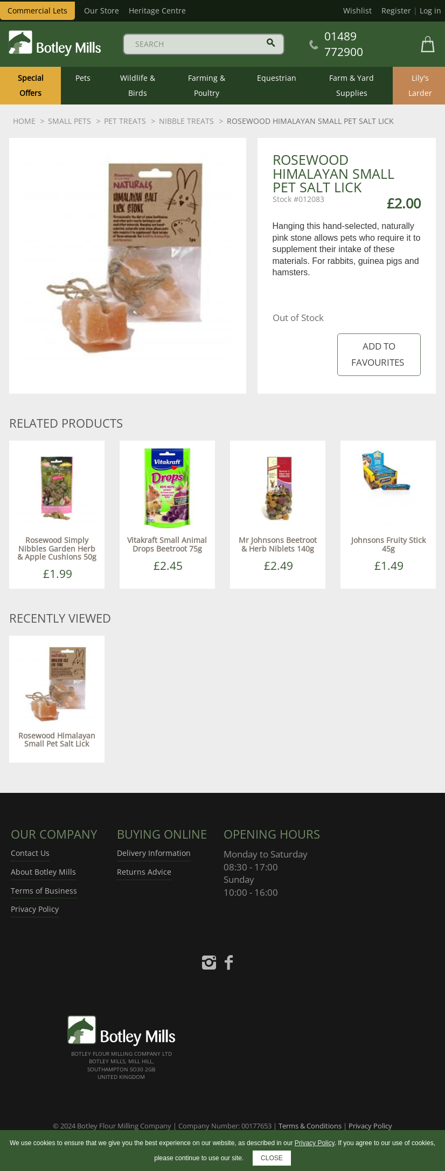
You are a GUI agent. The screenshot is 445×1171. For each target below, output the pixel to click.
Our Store (101, 10)
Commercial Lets (37, 10)
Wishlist (357, 10)
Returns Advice (144, 872)
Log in (430, 10)
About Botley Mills (43, 872)
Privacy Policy (35, 909)
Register (396, 10)
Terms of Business (44, 891)
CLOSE (272, 1158)
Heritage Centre (157, 10)
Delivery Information (154, 853)
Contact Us (30, 853)
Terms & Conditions (310, 1126)
